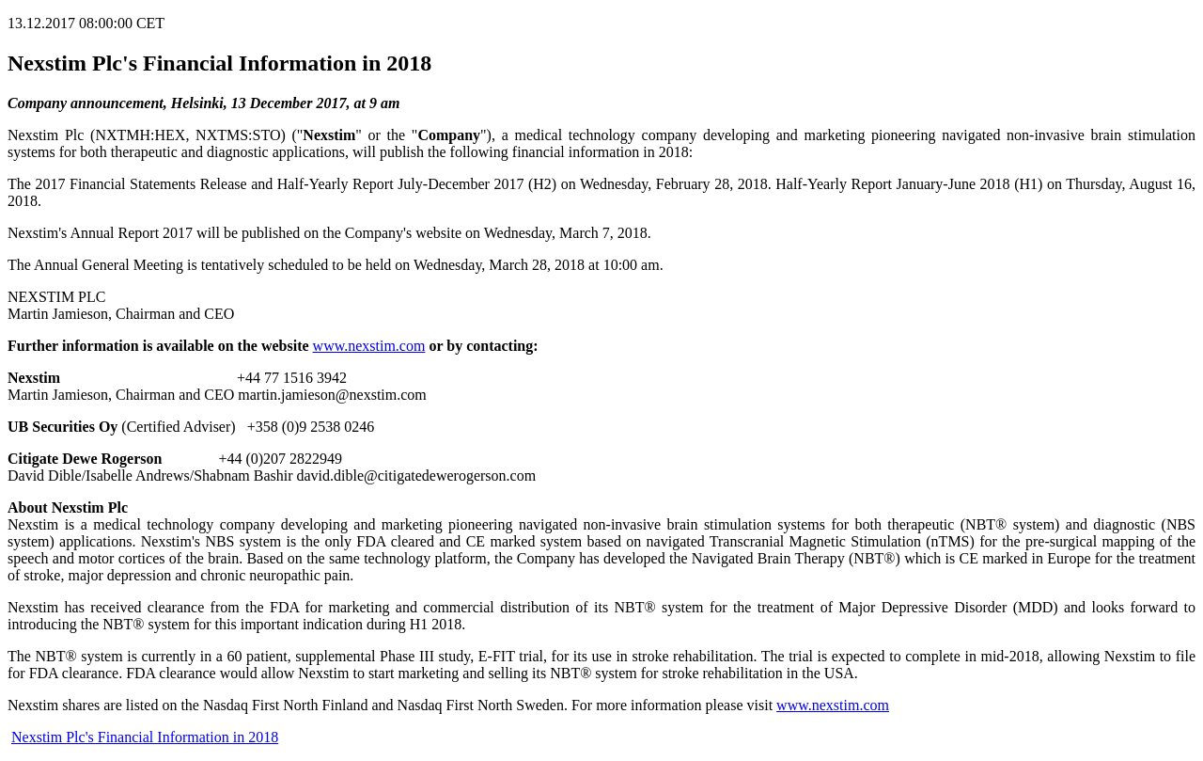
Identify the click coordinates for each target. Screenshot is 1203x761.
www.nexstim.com (369, 346)
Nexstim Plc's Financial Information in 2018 (144, 737)
